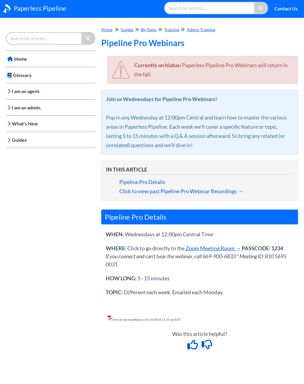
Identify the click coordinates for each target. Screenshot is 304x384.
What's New (25, 123)
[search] (209, 8)
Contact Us (286, 8)
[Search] (261, 8)
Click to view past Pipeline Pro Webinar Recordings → (181, 191)
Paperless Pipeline (40, 8)
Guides (19, 140)
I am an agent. (26, 91)
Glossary (22, 75)
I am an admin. (26, 107)
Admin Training (201, 29)
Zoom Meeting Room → (213, 248)
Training (171, 29)
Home (20, 59)
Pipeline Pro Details (142, 182)
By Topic (149, 29)
